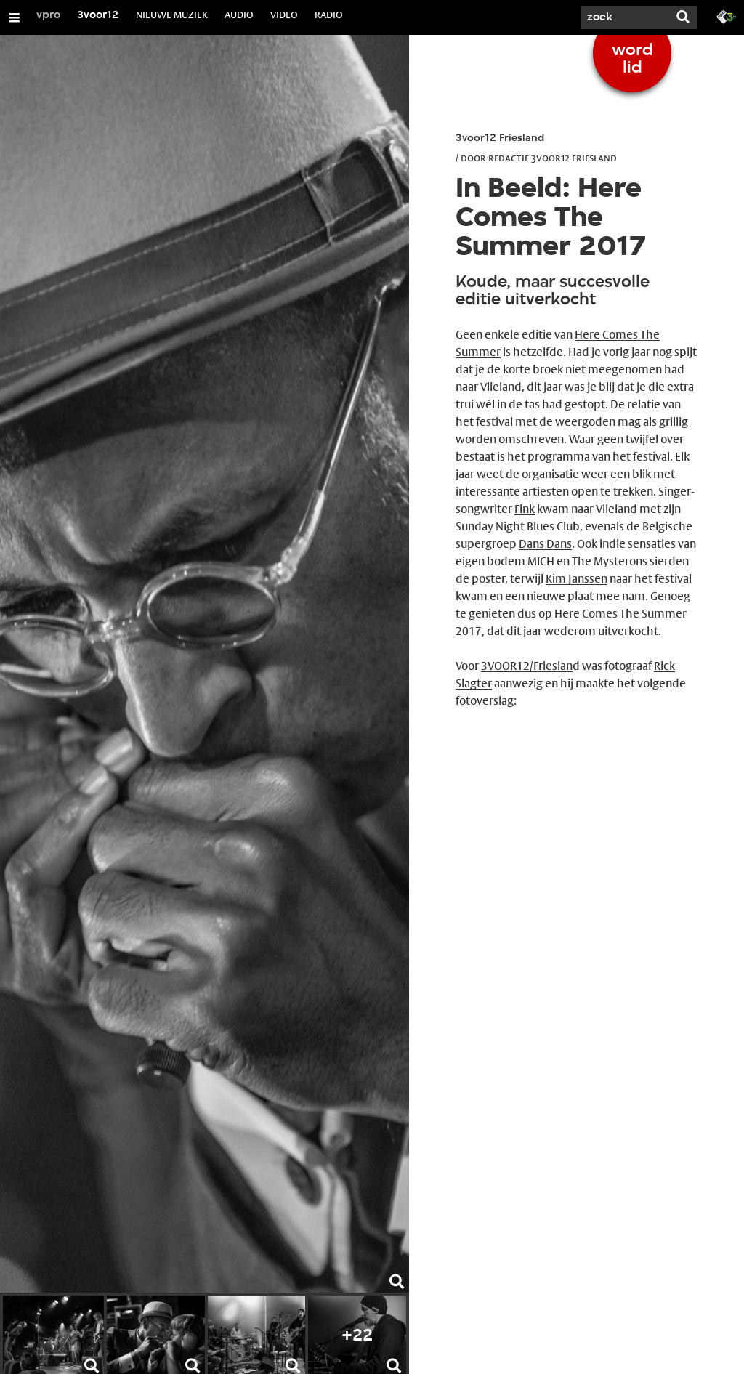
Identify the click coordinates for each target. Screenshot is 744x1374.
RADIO (329, 14)
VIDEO (284, 14)
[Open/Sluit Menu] (14, 17)
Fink (524, 509)
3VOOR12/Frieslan (527, 666)
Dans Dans (545, 544)
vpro (48, 15)
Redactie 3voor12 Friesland (552, 157)
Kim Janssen (576, 579)
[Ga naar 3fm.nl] (726, 16)
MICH (540, 561)
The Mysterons (609, 561)
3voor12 (98, 15)
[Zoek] (625, 17)
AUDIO (239, 14)
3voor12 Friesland (500, 138)
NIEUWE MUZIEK (172, 14)
